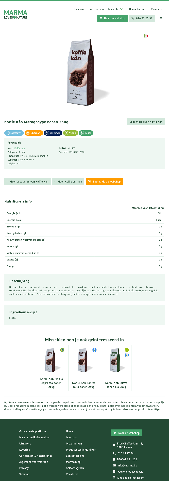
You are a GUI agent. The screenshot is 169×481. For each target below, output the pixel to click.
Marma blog (73, 461)
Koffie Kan (19, 148)
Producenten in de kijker (81, 449)
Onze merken (96, 9)
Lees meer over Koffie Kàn (146, 121)
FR (161, 18)
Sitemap (24, 474)
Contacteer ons (137, 9)
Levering (24, 449)
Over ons (79, 9)
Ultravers (25, 443)
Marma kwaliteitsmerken (34, 437)
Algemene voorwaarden (33, 461)
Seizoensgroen (75, 467)
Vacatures (157, 9)
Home (69, 431)
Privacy (24, 467)
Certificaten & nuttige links (35, 455)
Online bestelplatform (32, 431)
